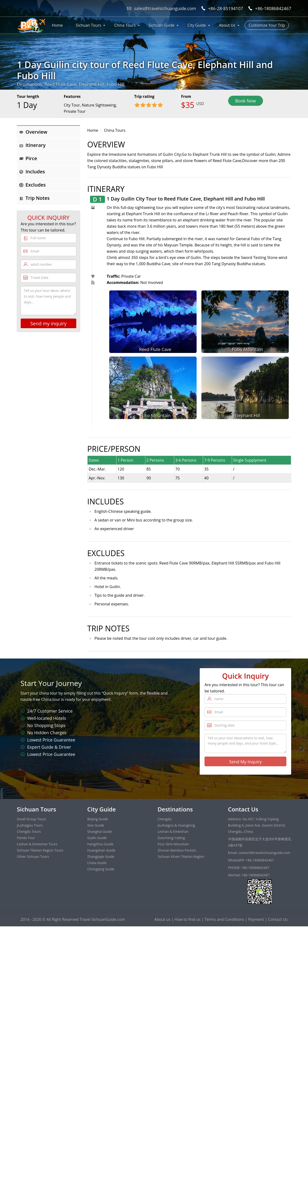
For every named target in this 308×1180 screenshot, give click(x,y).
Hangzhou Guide (100, 844)
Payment (256, 919)
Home (57, 25)
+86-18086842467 (273, 8)
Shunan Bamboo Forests (177, 850)
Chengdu (165, 819)
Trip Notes (34, 198)
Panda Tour (26, 837)
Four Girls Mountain (173, 844)
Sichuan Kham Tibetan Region (181, 856)
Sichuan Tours (88, 25)
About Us (227, 25)
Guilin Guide (97, 837)
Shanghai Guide (99, 831)
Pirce (28, 158)
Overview (33, 132)
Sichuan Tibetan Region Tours (40, 850)
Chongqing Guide (101, 869)
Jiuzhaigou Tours (30, 825)
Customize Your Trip (267, 25)
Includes (32, 171)
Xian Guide (95, 825)
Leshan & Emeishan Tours (37, 844)
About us (162, 919)
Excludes (32, 185)
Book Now (245, 101)
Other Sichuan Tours (33, 856)
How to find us (187, 919)
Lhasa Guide (97, 862)
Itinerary (32, 145)
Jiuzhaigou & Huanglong (176, 825)
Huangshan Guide (101, 850)
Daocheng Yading (171, 837)
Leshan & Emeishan (173, 831)
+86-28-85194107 (225, 8)
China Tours (125, 25)
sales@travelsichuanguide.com (165, 8)
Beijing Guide (97, 819)
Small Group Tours (31, 819)
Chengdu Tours (29, 831)
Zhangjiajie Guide (101, 856)
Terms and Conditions (224, 919)
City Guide (196, 25)
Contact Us (278, 919)
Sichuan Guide (161, 25)
